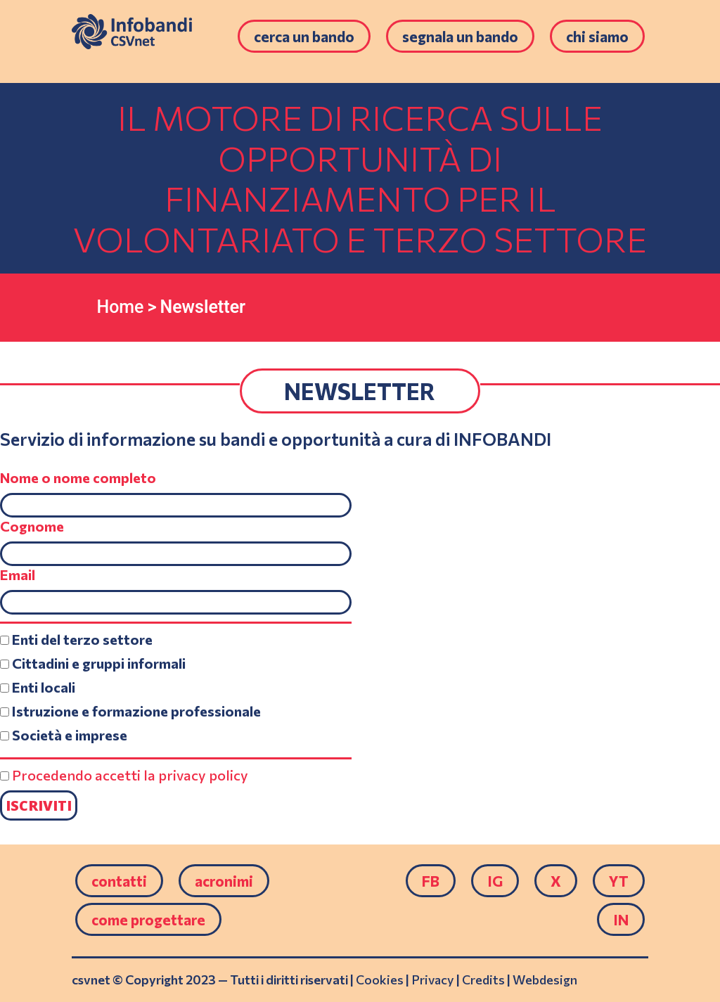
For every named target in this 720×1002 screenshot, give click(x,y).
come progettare (148, 919)
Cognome (32, 526)
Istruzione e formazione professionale (130, 710)
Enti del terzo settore (76, 639)
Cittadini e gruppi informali (93, 663)
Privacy (432, 979)
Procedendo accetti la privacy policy (130, 774)
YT (619, 880)
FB (430, 880)
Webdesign (545, 979)
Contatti (119, 880)
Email (17, 574)
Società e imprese (63, 734)
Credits (483, 979)
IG (495, 880)
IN (621, 919)
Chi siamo (597, 36)
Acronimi (224, 880)
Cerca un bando (304, 36)
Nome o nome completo (78, 477)
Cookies (380, 979)
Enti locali (37, 687)
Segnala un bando (460, 36)
